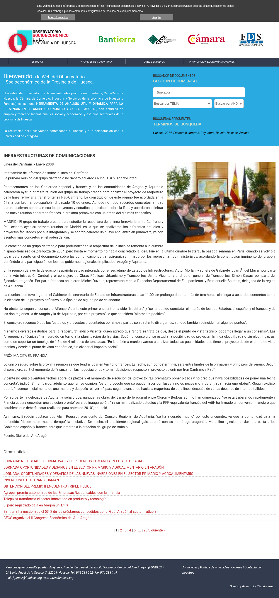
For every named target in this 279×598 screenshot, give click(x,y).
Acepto (156, 17)
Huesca (158, 133)
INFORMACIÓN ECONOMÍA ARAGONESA (212, 61)
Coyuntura (207, 133)
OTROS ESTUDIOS (154, 61)
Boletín (220, 133)
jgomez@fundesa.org (27, 578)
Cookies (236, 567)
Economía (180, 133)
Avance (244, 133)
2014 (168, 133)
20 (146, 530)
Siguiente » (156, 530)
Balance (232, 133)
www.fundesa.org (61, 578)
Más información (58, 17)
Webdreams (265, 586)
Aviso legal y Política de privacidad (205, 567)
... (139, 530)
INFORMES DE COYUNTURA (96, 61)
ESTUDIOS (38, 61)
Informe (193, 133)
